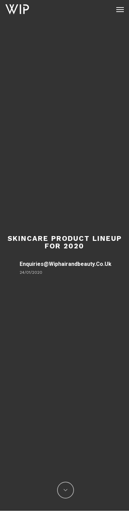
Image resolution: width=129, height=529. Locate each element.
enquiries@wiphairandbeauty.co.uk (65, 264)
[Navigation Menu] (120, 9)
